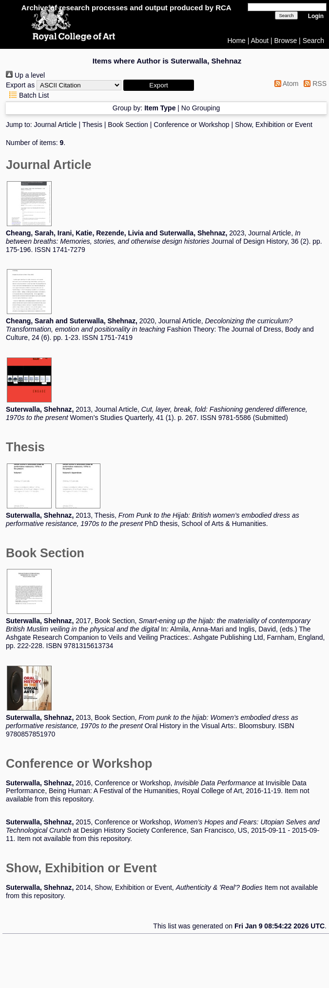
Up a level (25, 75)
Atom (285, 83)
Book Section (128, 124)
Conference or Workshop (191, 124)
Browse (285, 40)
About (260, 40)
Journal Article (55, 124)
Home (237, 40)
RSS (313, 83)
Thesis (92, 124)
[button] (158, 85)
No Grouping (200, 108)
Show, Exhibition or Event (273, 124)
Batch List (27, 95)
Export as (20, 85)
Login (316, 16)
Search (313, 40)
